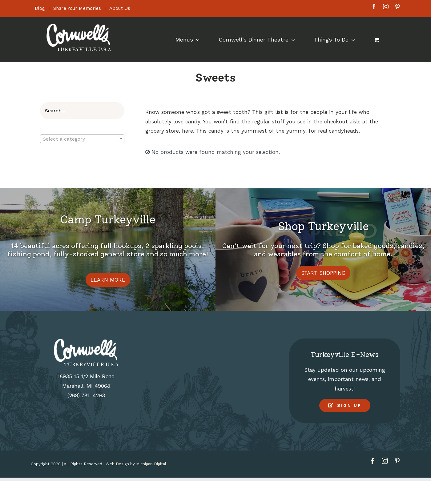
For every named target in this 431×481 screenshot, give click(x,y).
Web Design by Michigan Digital (136, 464)
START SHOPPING (323, 273)
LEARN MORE (108, 280)
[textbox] (82, 139)
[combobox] (82, 138)
